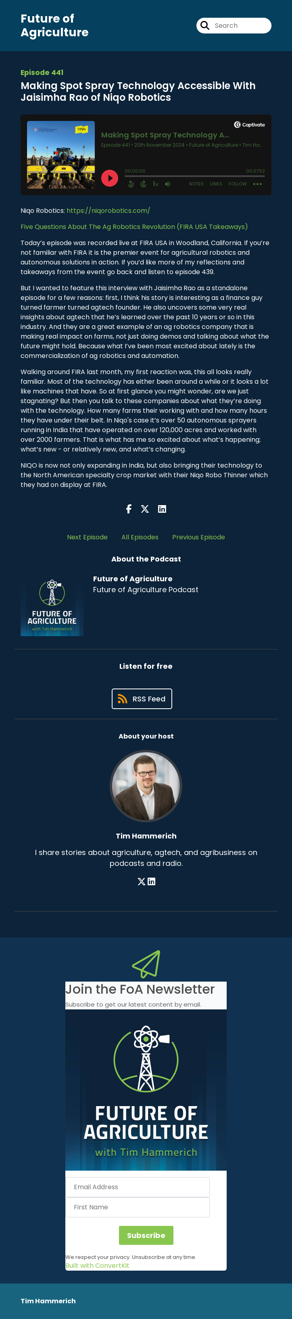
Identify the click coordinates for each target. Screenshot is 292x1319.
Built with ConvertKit (97, 1265)
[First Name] (137, 1207)
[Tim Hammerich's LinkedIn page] (151, 882)
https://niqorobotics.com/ (108, 210)
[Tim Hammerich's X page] (141, 882)
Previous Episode (198, 537)
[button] (146, 1090)
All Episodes (140, 537)
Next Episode (87, 537)
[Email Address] (137, 1187)
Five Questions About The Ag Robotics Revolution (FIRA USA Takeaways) (134, 226)
